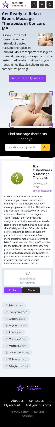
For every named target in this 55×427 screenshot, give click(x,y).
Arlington (16, 366)
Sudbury (15, 318)
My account (12, 405)
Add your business (38, 405)
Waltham (15, 339)
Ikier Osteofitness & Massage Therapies (42, 172)
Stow (13, 332)
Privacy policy (20, 411)
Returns (39, 411)
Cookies (27, 415)
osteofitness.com (42, 190)
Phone (31, 290)
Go (45, 147)
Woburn (15, 359)
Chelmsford (17, 352)
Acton (13, 305)
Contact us (36, 401)
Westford (15, 345)
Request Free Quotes (27, 78)
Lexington (16, 312)
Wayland (15, 325)
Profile (13, 290)
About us (17, 401)
